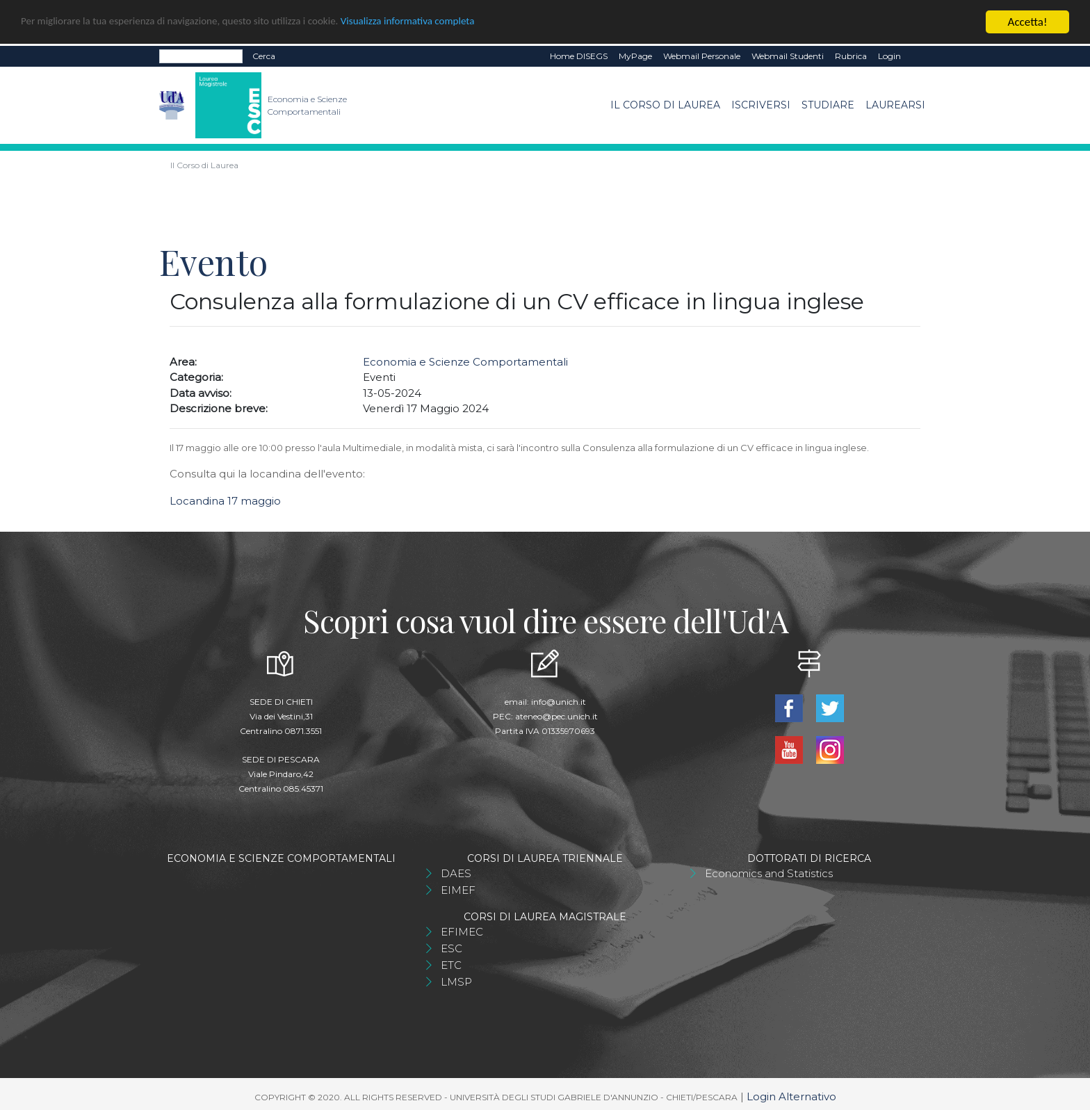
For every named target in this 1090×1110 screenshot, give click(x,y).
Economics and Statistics (769, 873)
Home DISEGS (579, 56)
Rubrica (851, 56)
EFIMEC (462, 931)
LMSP (456, 981)
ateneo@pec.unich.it (556, 716)
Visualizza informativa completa (458, 22)
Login (889, 56)
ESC (451, 948)
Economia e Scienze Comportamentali (465, 361)
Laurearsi (895, 105)
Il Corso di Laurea (665, 105)
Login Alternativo (791, 1096)
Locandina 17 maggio (225, 500)
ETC (451, 965)
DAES (456, 873)
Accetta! (1028, 22)
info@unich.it (558, 701)
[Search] (201, 56)
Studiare (828, 105)
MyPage (635, 56)
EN (918, 56)
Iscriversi (760, 105)
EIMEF (458, 890)
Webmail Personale (701, 56)
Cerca (263, 56)
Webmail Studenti (787, 56)
